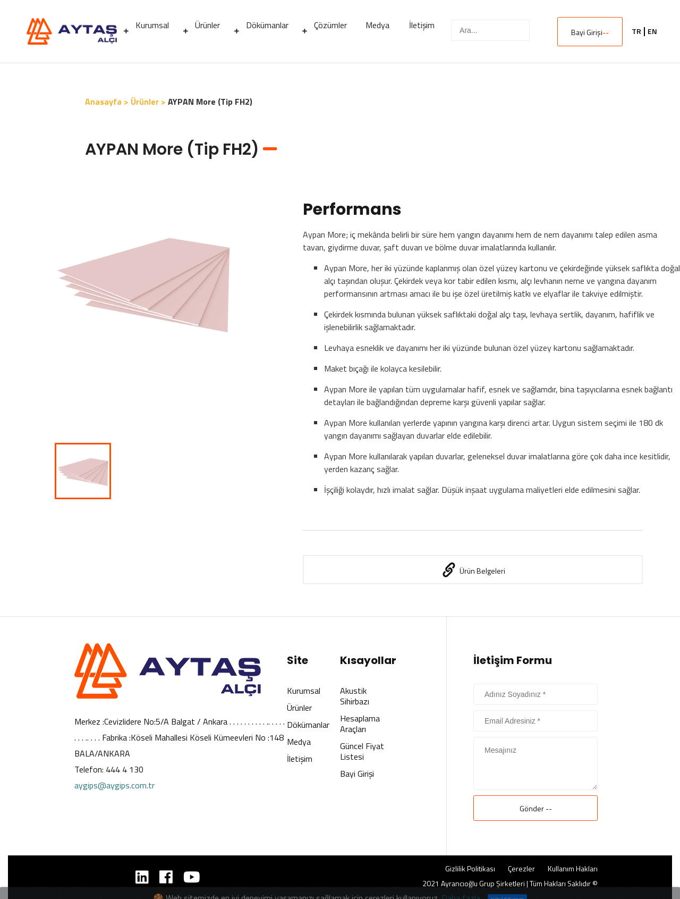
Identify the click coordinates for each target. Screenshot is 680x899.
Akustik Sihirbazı (354, 696)
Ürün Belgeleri (473, 570)
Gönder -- (536, 808)
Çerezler (521, 868)
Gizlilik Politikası (470, 868)
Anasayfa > (107, 101)
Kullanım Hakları (573, 868)
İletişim (299, 758)
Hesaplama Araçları (360, 723)
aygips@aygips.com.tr (114, 785)
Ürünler (299, 707)
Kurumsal (303, 690)
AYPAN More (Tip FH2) (210, 101)
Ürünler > (148, 101)
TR (636, 31)
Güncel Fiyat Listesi (362, 751)
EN (652, 31)
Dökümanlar (308, 724)
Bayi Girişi (590, 32)
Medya (299, 741)
